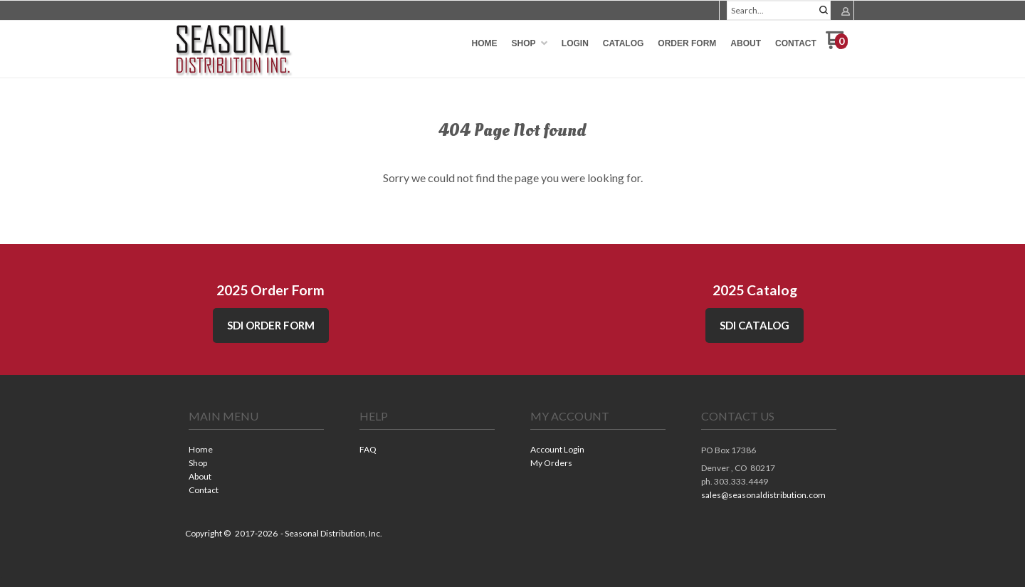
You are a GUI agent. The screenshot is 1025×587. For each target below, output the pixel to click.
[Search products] (779, 10)
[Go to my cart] (837, 45)
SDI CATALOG (754, 325)
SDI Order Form (271, 325)
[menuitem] (485, 43)
